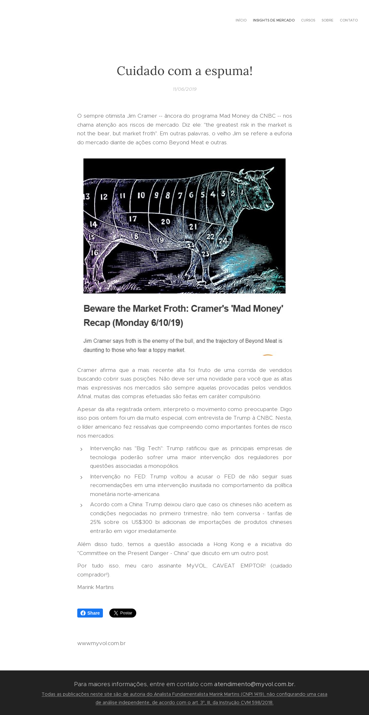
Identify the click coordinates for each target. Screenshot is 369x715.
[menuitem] (333, 21)
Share (90, 613)
